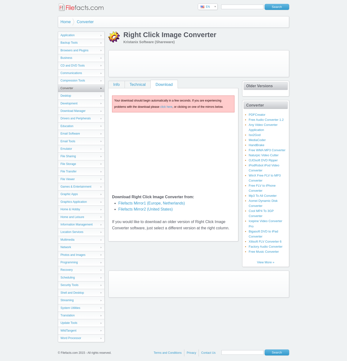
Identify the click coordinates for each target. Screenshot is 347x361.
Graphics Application (73, 202)
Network (65, 247)
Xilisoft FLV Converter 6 (265, 241)
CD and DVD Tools (72, 65)
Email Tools (67, 141)
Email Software (70, 133)
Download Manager (73, 111)
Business (66, 58)
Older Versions (259, 86)
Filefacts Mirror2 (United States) (145, 209)
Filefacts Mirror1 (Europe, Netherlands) (151, 203)
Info (116, 84)
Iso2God (254, 135)
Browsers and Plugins (74, 50)
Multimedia (67, 239)
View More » (265, 262)
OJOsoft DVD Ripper (263, 160)
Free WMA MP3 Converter (267, 150)
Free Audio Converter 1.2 (266, 120)
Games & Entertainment (75, 186)
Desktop (65, 95)
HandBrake (256, 145)
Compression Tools (72, 80)
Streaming (67, 300)
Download (164, 84)
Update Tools (68, 323)
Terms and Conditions (168, 352)
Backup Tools (69, 42)
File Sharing (68, 156)
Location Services (71, 232)
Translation (67, 315)
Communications (71, 73)
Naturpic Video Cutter (264, 155)
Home (65, 22)
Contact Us (208, 352)
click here (166, 107)
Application (67, 35)
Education (66, 126)
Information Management (76, 224)
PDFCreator (257, 114)
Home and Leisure (72, 217)
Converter (85, 22)
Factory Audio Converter (265, 246)
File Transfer (68, 171)
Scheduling (67, 277)
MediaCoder (257, 140)
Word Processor (70, 338)
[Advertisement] (199, 64)
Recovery (66, 270)
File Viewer (67, 179)
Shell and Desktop (72, 292)
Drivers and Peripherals (75, 118)
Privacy (191, 352)
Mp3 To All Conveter (263, 196)
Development (69, 103)
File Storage (68, 164)
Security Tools (69, 285)
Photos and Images (72, 255)
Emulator (66, 148)
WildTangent (68, 330)
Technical (138, 84)
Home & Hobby (70, 209)
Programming (69, 262)
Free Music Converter (264, 251)
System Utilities (70, 308)
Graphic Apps (69, 194)
